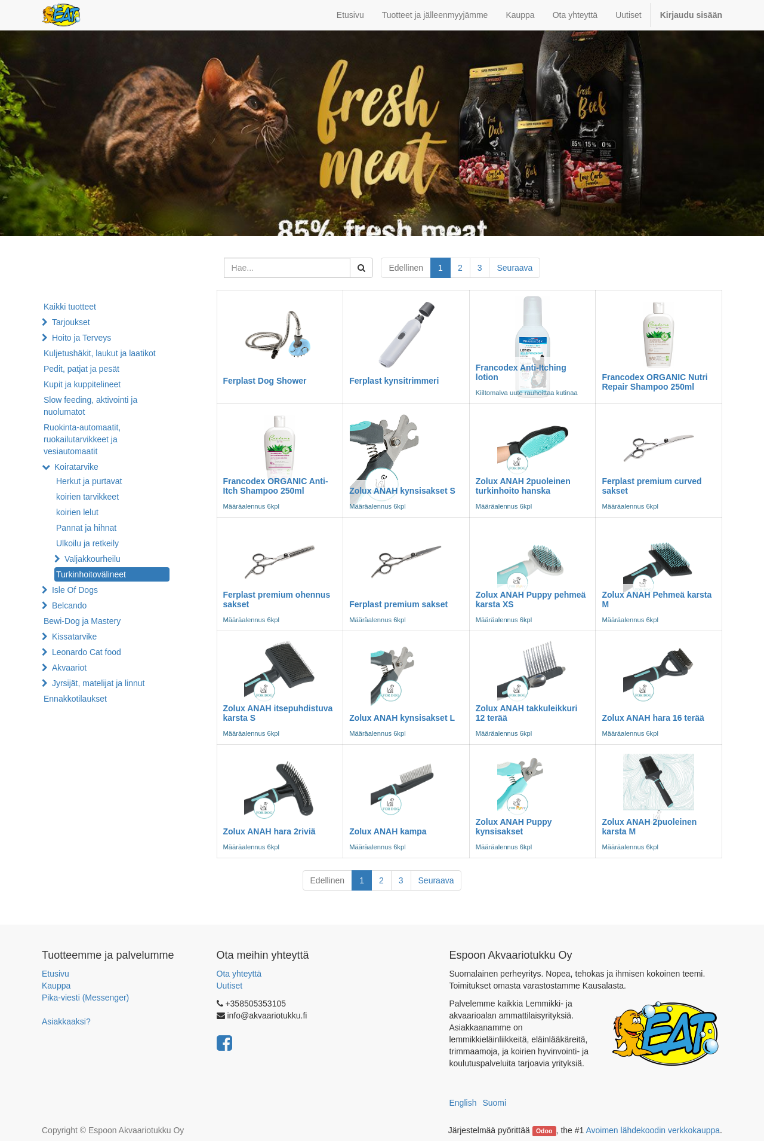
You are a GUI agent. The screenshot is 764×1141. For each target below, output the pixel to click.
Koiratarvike (76, 467)
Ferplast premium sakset (398, 604)
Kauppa (56, 985)
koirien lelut (77, 512)
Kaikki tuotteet (70, 306)
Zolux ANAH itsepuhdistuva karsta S (278, 712)
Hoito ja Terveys (81, 337)
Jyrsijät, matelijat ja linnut (98, 683)
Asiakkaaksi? (66, 1021)
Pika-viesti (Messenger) (85, 997)
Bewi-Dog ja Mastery (82, 621)
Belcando (69, 605)
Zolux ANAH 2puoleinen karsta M (649, 826)
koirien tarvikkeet (87, 496)
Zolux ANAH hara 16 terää (653, 718)
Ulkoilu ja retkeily (87, 543)
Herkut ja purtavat (89, 481)
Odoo (544, 1130)
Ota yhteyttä (239, 973)
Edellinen (406, 268)
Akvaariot (69, 667)
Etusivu (55, 973)
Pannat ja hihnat (86, 528)
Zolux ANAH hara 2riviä (269, 831)
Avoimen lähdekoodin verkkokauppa (653, 1130)
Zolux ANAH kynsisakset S (402, 490)
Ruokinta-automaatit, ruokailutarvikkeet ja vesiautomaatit (82, 439)
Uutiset (230, 985)
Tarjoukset (71, 322)
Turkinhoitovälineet (91, 574)
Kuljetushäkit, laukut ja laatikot (100, 353)
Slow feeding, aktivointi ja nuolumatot (90, 406)
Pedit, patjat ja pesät (81, 369)
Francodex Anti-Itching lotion (521, 372)
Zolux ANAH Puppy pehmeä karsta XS (531, 599)
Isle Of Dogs (75, 590)
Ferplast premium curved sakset (651, 485)
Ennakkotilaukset (75, 698)
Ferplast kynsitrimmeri (394, 381)
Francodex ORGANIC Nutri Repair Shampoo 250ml (654, 381)
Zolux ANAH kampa (387, 831)
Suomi (494, 1103)
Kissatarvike (74, 636)
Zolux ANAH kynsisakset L (402, 718)
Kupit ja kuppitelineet (82, 384)
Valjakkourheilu (92, 559)
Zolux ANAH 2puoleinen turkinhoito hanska (523, 485)
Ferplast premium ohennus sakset (277, 599)
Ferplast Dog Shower (265, 381)
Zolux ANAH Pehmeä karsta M (656, 599)
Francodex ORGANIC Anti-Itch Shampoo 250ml (275, 485)
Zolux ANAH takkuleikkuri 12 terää (527, 712)
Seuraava (514, 268)
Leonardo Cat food (86, 652)
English (463, 1103)
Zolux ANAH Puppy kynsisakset (514, 826)
